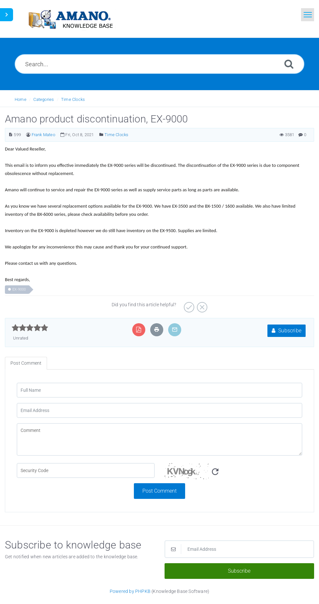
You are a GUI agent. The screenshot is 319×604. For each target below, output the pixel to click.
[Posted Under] (101, 135)
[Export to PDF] (138, 329)
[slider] (30, 328)
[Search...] (159, 64)
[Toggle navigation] (307, 14)
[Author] (28, 135)
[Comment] (159, 439)
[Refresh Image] (215, 472)
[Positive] (188, 305)
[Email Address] (159, 410)
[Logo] (70, 19)
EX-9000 (19, 289)
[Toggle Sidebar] (6, 14)
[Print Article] (157, 329)
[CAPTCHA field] (86, 470)
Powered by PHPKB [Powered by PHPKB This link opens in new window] (130, 591)
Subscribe (286, 330)
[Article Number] (10, 135)
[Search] (288, 64)
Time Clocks (73, 99)
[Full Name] (159, 390)
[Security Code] (234, 473)
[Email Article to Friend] (175, 329)
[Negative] (201, 305)
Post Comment (159, 491)
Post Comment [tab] (25, 363)
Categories (43, 99)
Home (20, 99)
